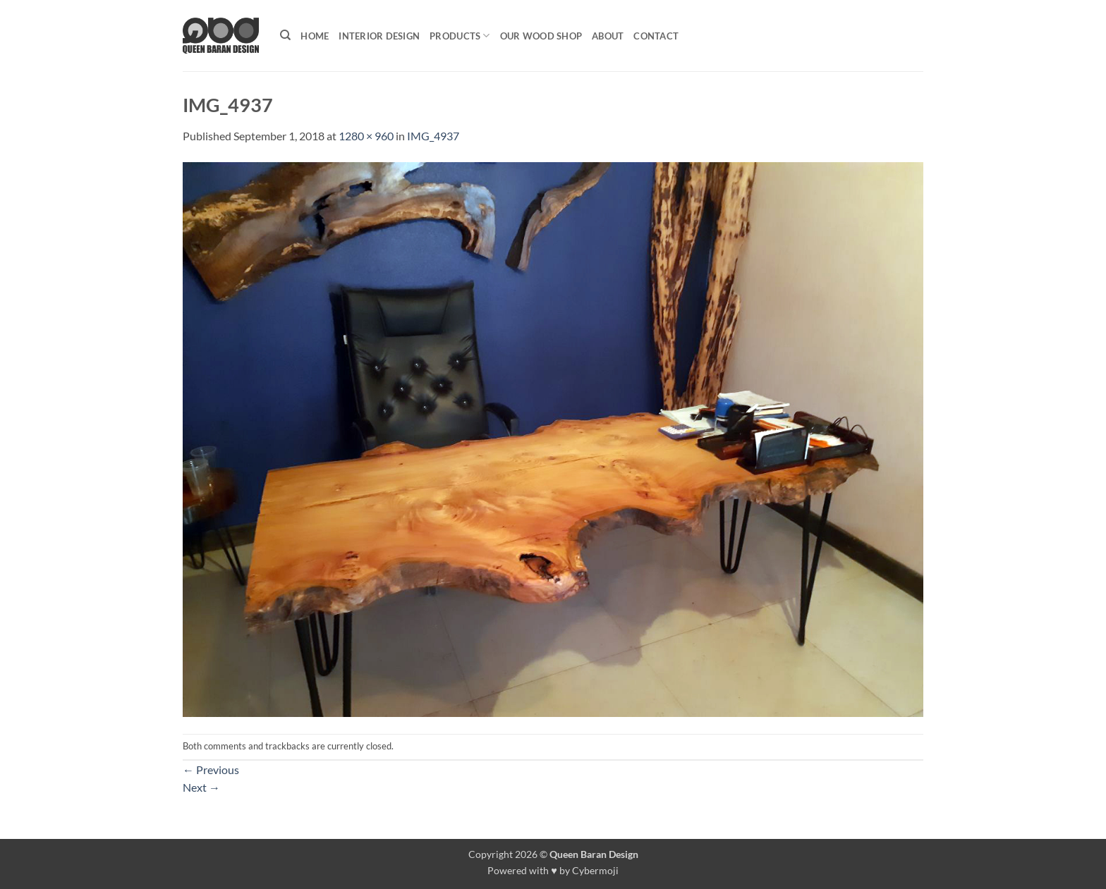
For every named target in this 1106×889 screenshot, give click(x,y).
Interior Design (379, 36)
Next (201, 787)
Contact (656, 36)
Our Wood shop (541, 36)
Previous (211, 769)
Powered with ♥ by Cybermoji (553, 870)
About (608, 36)
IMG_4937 (433, 135)
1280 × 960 (366, 135)
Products (460, 35)
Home (314, 36)
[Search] (285, 35)
